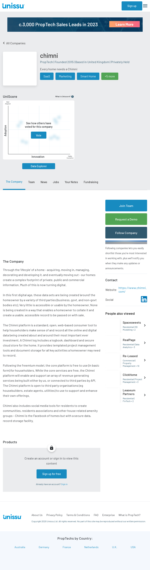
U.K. (114, 547)
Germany (44, 547)
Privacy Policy (54, 515)
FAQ (96, 515)
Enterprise (108, 515)
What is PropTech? (129, 515)
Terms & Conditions (78, 515)
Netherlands (91, 547)
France (67, 547)
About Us (37, 515)
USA (133, 547)
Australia (19, 547)
